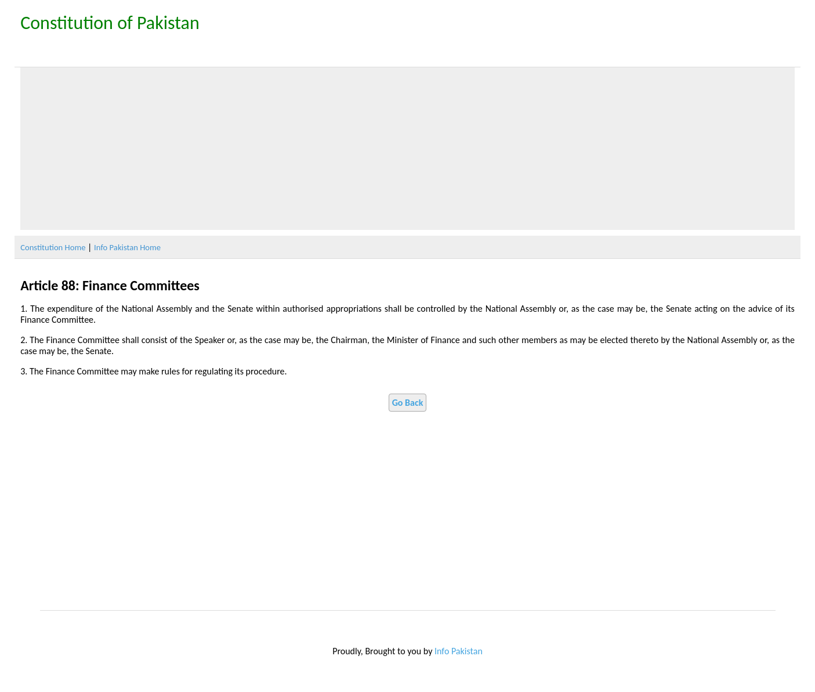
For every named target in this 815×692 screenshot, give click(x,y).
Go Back (407, 402)
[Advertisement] (408, 148)
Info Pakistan (458, 651)
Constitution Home (52, 247)
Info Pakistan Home (127, 247)
